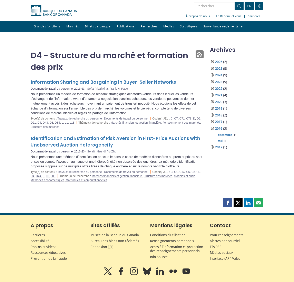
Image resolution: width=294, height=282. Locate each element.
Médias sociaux (221, 252)
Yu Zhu (111, 151)
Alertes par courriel (225, 241)
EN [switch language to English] (249, 6)
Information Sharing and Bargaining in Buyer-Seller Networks (103, 82)
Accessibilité (40, 241)
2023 (218, 82)
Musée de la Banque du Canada (114, 235)
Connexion (101, 247)
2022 (218, 88)
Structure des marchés (45, 127)
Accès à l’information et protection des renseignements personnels (176, 249)
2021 (218, 95)
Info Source (159, 257)
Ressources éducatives (48, 252)
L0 (47, 176)
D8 (51, 122)
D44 (38, 176)
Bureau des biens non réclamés (114, 241)
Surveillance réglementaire (223, 26)
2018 (218, 115)
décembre (225, 135)
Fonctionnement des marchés (181, 122)
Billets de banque (97, 26)
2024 (218, 75)
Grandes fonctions (47, 26)
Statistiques (188, 26)
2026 (218, 62)
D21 (33, 122)
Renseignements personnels (172, 241)
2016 (218, 128)
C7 (176, 118)
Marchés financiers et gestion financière (136, 122)
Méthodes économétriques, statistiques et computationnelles (69, 180)
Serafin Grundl (96, 151)
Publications (125, 26)
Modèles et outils (184, 176)
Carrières (254, 16)
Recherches (148, 26)
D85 (57, 122)
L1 (66, 122)
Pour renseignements (226, 235)
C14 (182, 172)
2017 (218, 122)
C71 (182, 118)
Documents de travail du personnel (126, 118)
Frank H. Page (118, 88)
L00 (53, 176)
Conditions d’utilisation (168, 235)
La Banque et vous (228, 16)
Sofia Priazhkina (97, 88)
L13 (72, 122)
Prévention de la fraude (49, 258)
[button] (227, 202)
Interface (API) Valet (225, 258)
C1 (176, 172)
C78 (189, 118)
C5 (188, 172)
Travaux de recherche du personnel (79, 118)
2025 (218, 68)
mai (220, 141)
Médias (168, 26)
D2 (198, 118)
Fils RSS (215, 247)
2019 (218, 108)
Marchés (72, 26)
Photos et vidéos (43, 247)
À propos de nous (198, 16)
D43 (45, 122)
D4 (39, 122)
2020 (218, 102)
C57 (194, 172)
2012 (218, 147)
